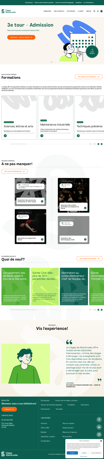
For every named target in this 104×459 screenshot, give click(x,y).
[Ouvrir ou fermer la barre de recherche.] (94, 11)
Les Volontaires (89, 2)
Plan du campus (68, 423)
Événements (45, 409)
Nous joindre (67, 437)
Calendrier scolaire (48, 437)
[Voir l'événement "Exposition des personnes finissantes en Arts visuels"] (30, 192)
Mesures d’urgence (70, 432)
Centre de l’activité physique (64, 2)
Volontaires (85, 405)
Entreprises (29, 2)
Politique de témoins (83, 456)
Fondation (79, 2)
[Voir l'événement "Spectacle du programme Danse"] (30, 226)
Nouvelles (59, 409)
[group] (19, 117)
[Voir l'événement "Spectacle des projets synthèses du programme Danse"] (73, 195)
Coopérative (45, 441)
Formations (47, 11)
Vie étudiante (71, 11)
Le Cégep (80, 11)
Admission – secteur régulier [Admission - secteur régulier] (22, 37)
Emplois (88, 11)
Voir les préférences (96, 453)
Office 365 (45, 428)
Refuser (84, 453)
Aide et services (59, 11)
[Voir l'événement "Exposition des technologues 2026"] (73, 230)
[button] (101, 441)
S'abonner (9, 409)
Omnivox (44, 423)
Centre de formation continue (44, 2)
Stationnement (68, 428)
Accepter (72, 453)
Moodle (43, 432)
